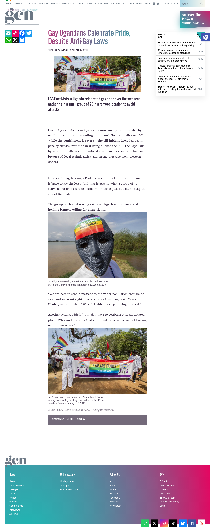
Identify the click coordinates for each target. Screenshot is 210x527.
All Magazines (67, 481)
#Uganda (81, 419)
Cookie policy (11, 521)
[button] (205, 37)
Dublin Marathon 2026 (62, 3)
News (17, 3)
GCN (162, 474)
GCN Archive (101, 3)
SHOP (80, 3)
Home (8, 3)
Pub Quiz (43, 3)
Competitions (135, 3)
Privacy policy (32, 521)
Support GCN (118, 3)
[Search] (201, 3)
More (147, 3)
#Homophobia (58, 419)
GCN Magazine (67, 474)
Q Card (163, 481)
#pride (70, 419)
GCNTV (89, 3)
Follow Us (115, 474)
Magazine (30, 3)
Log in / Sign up (170, 3)
